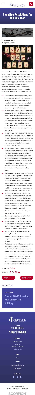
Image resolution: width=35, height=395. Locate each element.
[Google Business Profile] (17, 377)
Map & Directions (17, 349)
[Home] (17, 332)
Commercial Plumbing (17, 365)
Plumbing (12, 268)
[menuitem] (9, 389)
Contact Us (17, 368)
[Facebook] (14, 377)
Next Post (26, 278)
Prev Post (8, 278)
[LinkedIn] (21, 377)
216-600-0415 (17, 327)
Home (17, 358)
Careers (17, 361)
